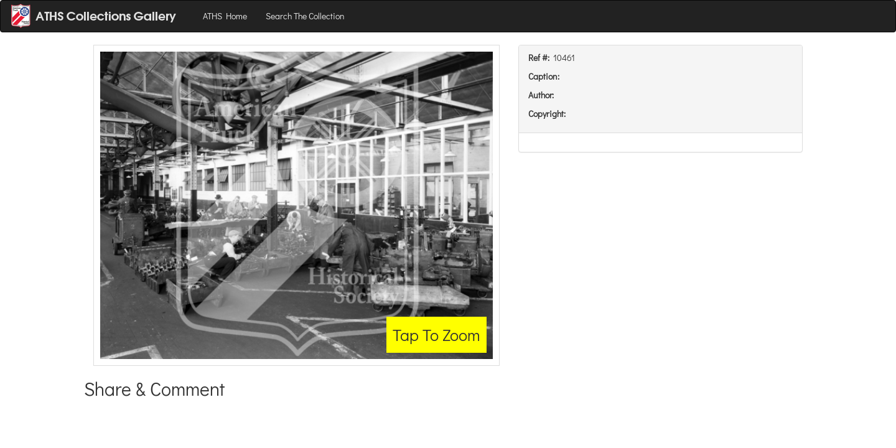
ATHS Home (225, 16)
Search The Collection (305, 16)
